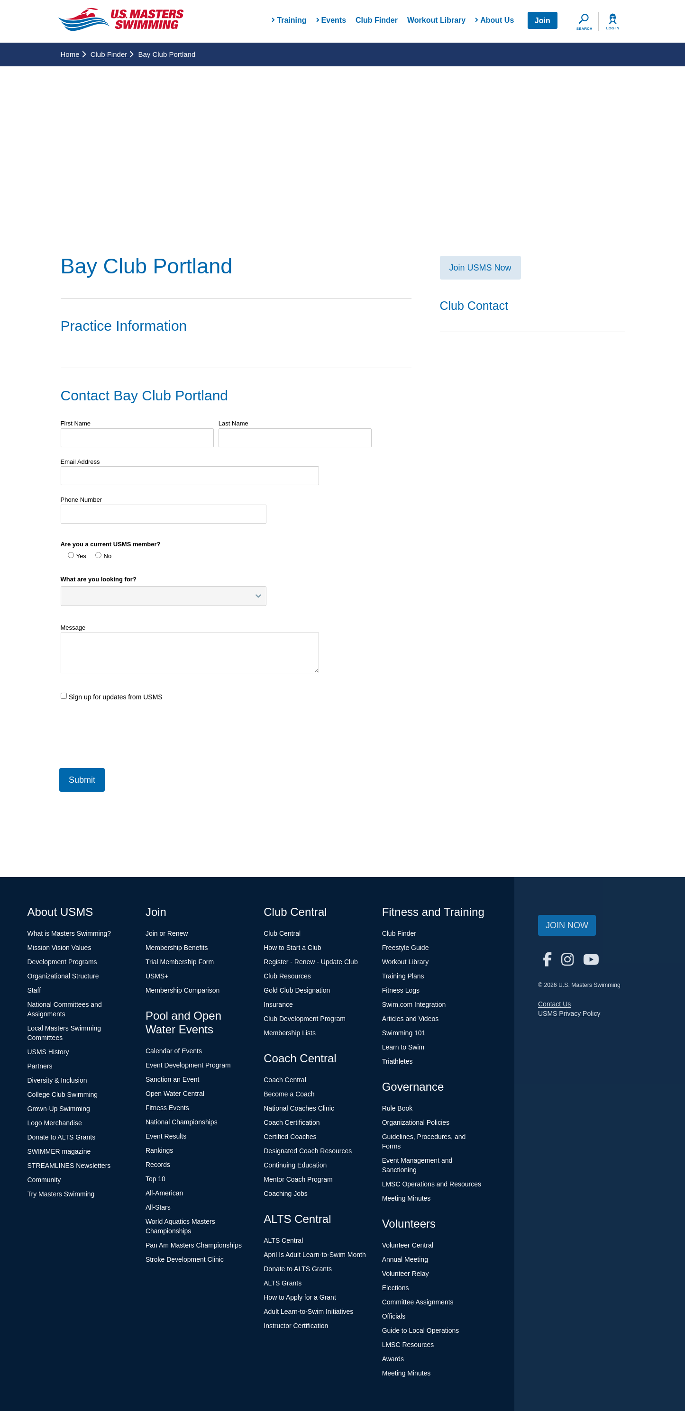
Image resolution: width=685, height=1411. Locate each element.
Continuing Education (295, 1165)
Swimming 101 (404, 1033)
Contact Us (554, 1004)
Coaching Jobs (286, 1193)
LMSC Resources (408, 1344)
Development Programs (62, 962)
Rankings (159, 1150)
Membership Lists (290, 1033)
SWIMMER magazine (59, 1151)
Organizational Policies (415, 1122)
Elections (395, 1288)
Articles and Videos (410, 1018)
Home (73, 54)
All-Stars (158, 1207)
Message (73, 627)
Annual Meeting (405, 1259)
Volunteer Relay (405, 1273)
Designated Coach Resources (308, 1151)
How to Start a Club (292, 947)
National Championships (182, 1122)
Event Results (166, 1136)
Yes (77, 556)
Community (44, 1180)
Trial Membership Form (180, 962)
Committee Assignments (418, 1302)
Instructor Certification (296, 1326)
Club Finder (377, 20)
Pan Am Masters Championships (194, 1245)
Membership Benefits (177, 947)
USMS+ (157, 976)
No (103, 556)
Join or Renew (167, 933)
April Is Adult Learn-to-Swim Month (315, 1254)
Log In (613, 28)
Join (542, 21)
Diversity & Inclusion (57, 1080)
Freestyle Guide (405, 947)
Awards (393, 1359)
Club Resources (287, 976)
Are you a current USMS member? (111, 544)
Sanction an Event (173, 1079)
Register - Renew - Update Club (310, 962)
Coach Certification (292, 1122)
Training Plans (403, 976)
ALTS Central (283, 1240)
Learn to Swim (403, 1047)
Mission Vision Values (59, 947)
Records (158, 1164)
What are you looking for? (99, 579)
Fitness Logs (401, 990)
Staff (34, 990)
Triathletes (397, 1061)
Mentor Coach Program (298, 1179)
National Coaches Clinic (299, 1108)
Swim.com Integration (414, 1004)
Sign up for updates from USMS (112, 697)
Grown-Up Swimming (58, 1109)
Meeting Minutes (406, 1198)
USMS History (48, 1052)
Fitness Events (167, 1108)
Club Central (282, 933)
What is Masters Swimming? (69, 933)
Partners (40, 1066)
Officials (394, 1316)
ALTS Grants (282, 1283)
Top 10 (155, 1179)
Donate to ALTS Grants (61, 1137)
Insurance (278, 1004)
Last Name (233, 423)
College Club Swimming (62, 1094)
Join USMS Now (480, 267)
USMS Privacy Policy (569, 1013)
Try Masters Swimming (61, 1194)
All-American (164, 1193)
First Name (76, 423)
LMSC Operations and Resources (431, 1184)
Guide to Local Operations (420, 1330)
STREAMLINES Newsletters (69, 1165)
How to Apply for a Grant (300, 1297)
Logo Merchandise (54, 1123)
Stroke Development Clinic (185, 1259)
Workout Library (436, 20)
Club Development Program (305, 1018)
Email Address (80, 461)
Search (584, 29)
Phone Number (81, 499)
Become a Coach (289, 1094)
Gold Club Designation (297, 990)
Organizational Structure (63, 976)
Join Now (567, 925)
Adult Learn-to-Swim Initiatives (308, 1311)
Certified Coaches (290, 1136)
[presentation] (133, 730)
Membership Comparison (182, 990)
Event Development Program (188, 1065)
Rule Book (397, 1108)
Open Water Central (175, 1093)
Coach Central (285, 1080)
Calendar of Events (174, 1051)
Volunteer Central (407, 1245)
